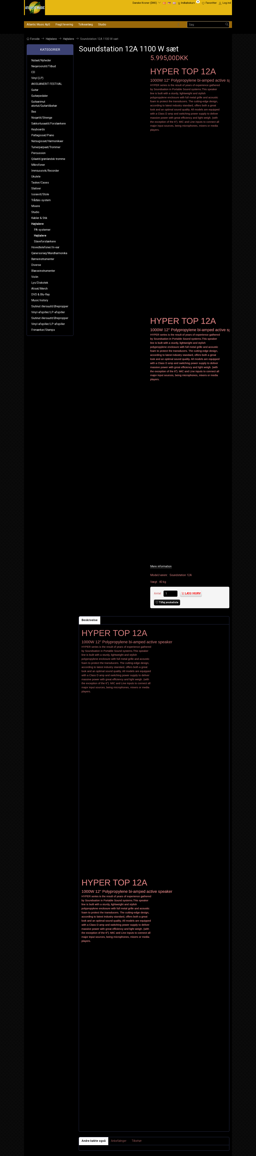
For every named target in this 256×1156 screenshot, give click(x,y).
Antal (158, 593)
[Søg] (227, 25)
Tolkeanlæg (85, 24)
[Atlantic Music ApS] (35, 7)
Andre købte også (94, 1140)
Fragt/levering (64, 24)
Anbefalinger (118, 1140)
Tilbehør (137, 1140)
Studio (102, 24)
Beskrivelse (90, 620)
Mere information (161, 566)
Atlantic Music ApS (38, 24)
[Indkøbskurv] (189, 3)
